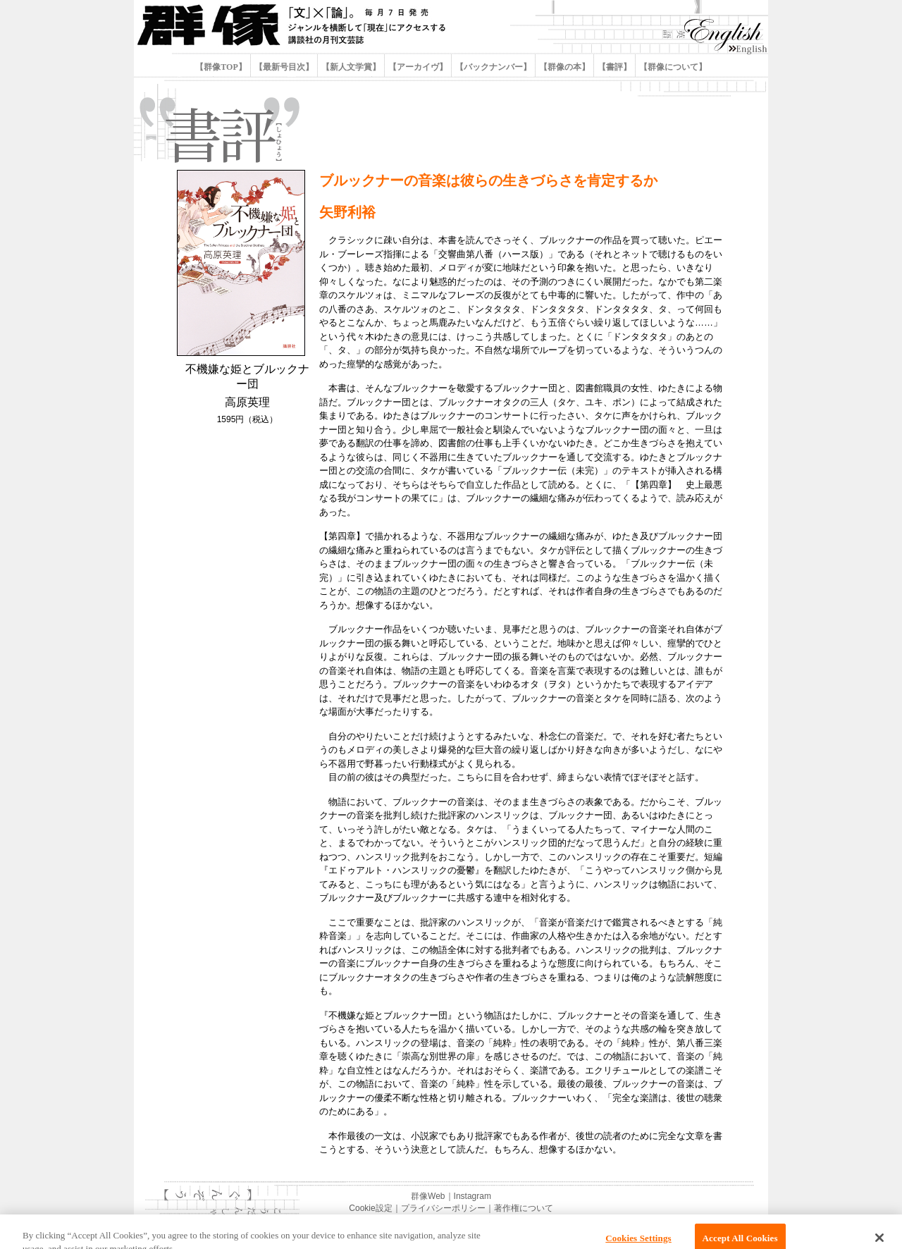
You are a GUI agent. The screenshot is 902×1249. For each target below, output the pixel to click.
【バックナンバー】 (493, 67)
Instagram (472, 1196)
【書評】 (614, 67)
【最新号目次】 (284, 67)
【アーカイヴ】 (418, 67)
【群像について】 (672, 67)
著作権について (523, 1208)
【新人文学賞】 (351, 67)
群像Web (428, 1196)
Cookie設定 (370, 1208)
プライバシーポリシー (443, 1208)
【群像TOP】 (221, 67)
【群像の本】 (564, 67)
